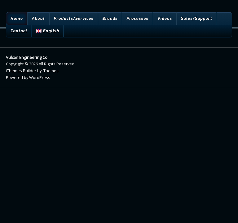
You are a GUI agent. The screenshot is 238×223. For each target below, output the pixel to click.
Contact (18, 30)
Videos (164, 18)
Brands (109, 18)
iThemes (50, 70)
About (38, 18)
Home (16, 18)
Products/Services (74, 18)
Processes (137, 18)
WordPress (39, 77)
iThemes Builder (21, 70)
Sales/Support (196, 18)
